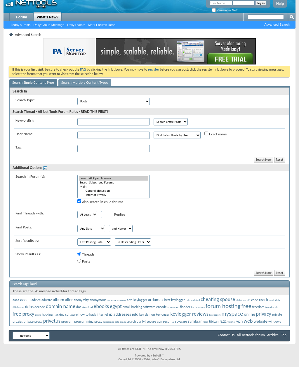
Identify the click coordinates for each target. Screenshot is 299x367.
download (87, 307)
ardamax (156, 299)
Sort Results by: (27, 240)
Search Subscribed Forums (113, 183)
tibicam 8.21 (218, 321)
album (58, 299)
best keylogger (174, 300)
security (168, 321)
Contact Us (226, 335)
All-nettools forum (251, 335)
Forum (21, 17)
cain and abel (193, 300)
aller (69, 299)
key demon (147, 314)
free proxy (23, 314)
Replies (113, 214)
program (67, 321)
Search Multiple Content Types (84, 82)
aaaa (16, 300)
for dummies (198, 307)
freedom (258, 307)
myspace (232, 313)
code (254, 300)
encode (161, 307)
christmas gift (243, 300)
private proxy (33, 321)
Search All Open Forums (113, 178)
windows (274, 321)
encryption (173, 307)
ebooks (101, 306)
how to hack (87, 314)
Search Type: (25, 100)
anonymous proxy (116, 300)
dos (78, 307)
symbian (195, 321)
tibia (206, 321)
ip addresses (120, 314)
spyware (181, 321)
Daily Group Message (49, 25)
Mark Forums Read (101, 25)
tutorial (231, 321)
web (248, 321)
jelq (135, 314)
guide (38, 314)
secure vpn (154, 321)
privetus (51, 321)
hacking (47, 314)
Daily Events (76, 25)
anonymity (81, 300)
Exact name (215, 134)
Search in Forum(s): (30, 176)
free (246, 306)
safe (117, 321)
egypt (116, 306)
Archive (273, 335)
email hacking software (139, 307)
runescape (108, 321)
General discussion (113, 191)
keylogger (163, 314)
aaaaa (25, 299)
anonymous (98, 300)
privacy (263, 314)
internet (102, 314)
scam (123, 321)
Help (280, 4)
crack (263, 299)
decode (39, 307)
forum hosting (223, 306)
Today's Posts (21, 25)
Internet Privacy (113, 195)
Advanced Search (277, 24)
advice (36, 300)
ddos (29, 306)
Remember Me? (224, 10)
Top (283, 335)
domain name (60, 306)
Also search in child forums (100, 201)
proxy (98, 321)
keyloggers (215, 314)
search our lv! (136, 321)
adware (46, 300)
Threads (85, 254)
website (260, 321)
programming (83, 321)
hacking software (65, 314)
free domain (272, 307)
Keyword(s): (24, 120)
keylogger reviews (189, 314)
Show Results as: (28, 254)
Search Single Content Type (33, 82)
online (249, 314)
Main (113, 187)
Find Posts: (23, 227)
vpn (239, 321)
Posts (83, 261)
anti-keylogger (137, 300)
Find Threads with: (29, 213)
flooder (185, 307)
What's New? (47, 17)
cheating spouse (218, 299)
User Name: (24, 134)
